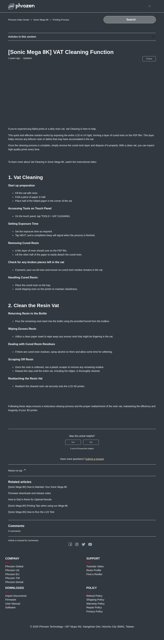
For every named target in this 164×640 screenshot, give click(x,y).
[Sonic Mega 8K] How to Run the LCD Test (31, 512)
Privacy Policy (94, 611)
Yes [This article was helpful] (73, 442)
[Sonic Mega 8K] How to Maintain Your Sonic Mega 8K (37, 487)
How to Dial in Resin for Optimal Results (30, 499)
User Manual (12, 603)
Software (10, 607)
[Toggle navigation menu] (149, 6)
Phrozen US (12, 570)
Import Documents (16, 595)
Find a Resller (94, 574)
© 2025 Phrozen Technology (46, 626)
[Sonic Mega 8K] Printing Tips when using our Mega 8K (38, 505)
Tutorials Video (95, 566)
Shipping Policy (95, 599)
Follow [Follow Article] (149, 59)
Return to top (17, 470)
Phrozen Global (14, 566)
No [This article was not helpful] (91, 442)
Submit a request (94, 459)
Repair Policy (94, 607)
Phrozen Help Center (18, 19)
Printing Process (61, 19)
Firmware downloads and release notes (29, 493)
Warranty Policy (95, 603)
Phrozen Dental (14, 582)
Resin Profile (93, 570)
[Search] (130, 19)
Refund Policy (94, 595)
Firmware (10, 599)
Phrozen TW (12, 578)
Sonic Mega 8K (41, 19)
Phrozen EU (12, 574)
